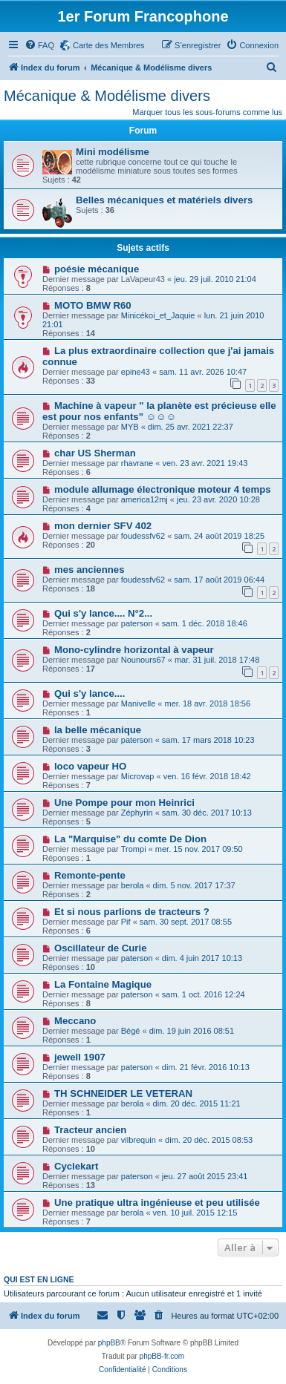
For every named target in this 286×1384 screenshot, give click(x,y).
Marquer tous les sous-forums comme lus (207, 112)
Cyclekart (76, 1166)
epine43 (135, 371)
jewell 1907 (79, 1057)
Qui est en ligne (39, 1279)
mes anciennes (89, 569)
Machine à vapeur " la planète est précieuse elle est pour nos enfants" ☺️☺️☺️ (159, 411)
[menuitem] (39, 45)
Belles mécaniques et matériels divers (164, 200)
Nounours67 (143, 659)
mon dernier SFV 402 (103, 525)
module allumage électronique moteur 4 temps (162, 489)
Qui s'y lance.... (90, 693)
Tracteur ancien (90, 1129)
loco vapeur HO (90, 766)
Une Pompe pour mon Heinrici (124, 802)
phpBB (109, 1343)
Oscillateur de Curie (100, 948)
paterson (137, 623)
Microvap (138, 776)
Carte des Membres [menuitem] (109, 45)
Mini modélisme (112, 151)
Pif (126, 921)
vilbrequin (138, 1139)
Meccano (75, 1020)
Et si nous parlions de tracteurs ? (131, 911)
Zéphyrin (137, 812)
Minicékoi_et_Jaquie (158, 315)
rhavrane (137, 463)
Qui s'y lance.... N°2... (103, 613)
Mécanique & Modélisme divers (107, 96)
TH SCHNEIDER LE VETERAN (123, 1093)
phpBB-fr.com (162, 1356)
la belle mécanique (97, 729)
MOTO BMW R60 (92, 305)
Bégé (130, 1030)
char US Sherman (95, 453)
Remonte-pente (90, 875)
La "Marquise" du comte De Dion (130, 838)
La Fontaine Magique (103, 984)
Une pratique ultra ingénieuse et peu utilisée (157, 1202)
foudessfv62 (143, 535)
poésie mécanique (96, 269)
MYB (130, 426)
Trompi (133, 848)
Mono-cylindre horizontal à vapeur (134, 649)
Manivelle (138, 703)
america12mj (144, 499)
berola (132, 885)
